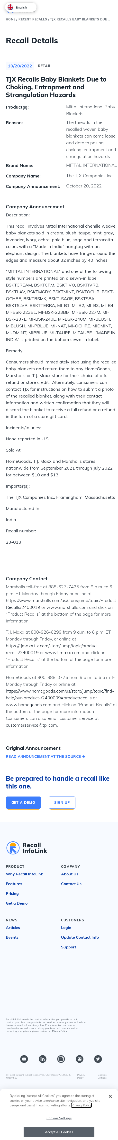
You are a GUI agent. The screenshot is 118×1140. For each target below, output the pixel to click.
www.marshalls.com (67, 607)
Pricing (12, 893)
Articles (13, 927)
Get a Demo (23, 802)
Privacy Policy (59, 1031)
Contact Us (71, 883)
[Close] (110, 1099)
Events (12, 937)
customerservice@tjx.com (31, 725)
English (17, 7)
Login (66, 927)
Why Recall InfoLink (24, 873)
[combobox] (21, 7)
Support (68, 947)
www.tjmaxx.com (63, 652)
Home (10, 19)
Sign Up (62, 802)
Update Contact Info (80, 937)
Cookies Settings (102, 1076)
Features (14, 883)
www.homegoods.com (28, 704)
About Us (69, 873)
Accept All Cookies (59, 1134)
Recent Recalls (32, 19)
